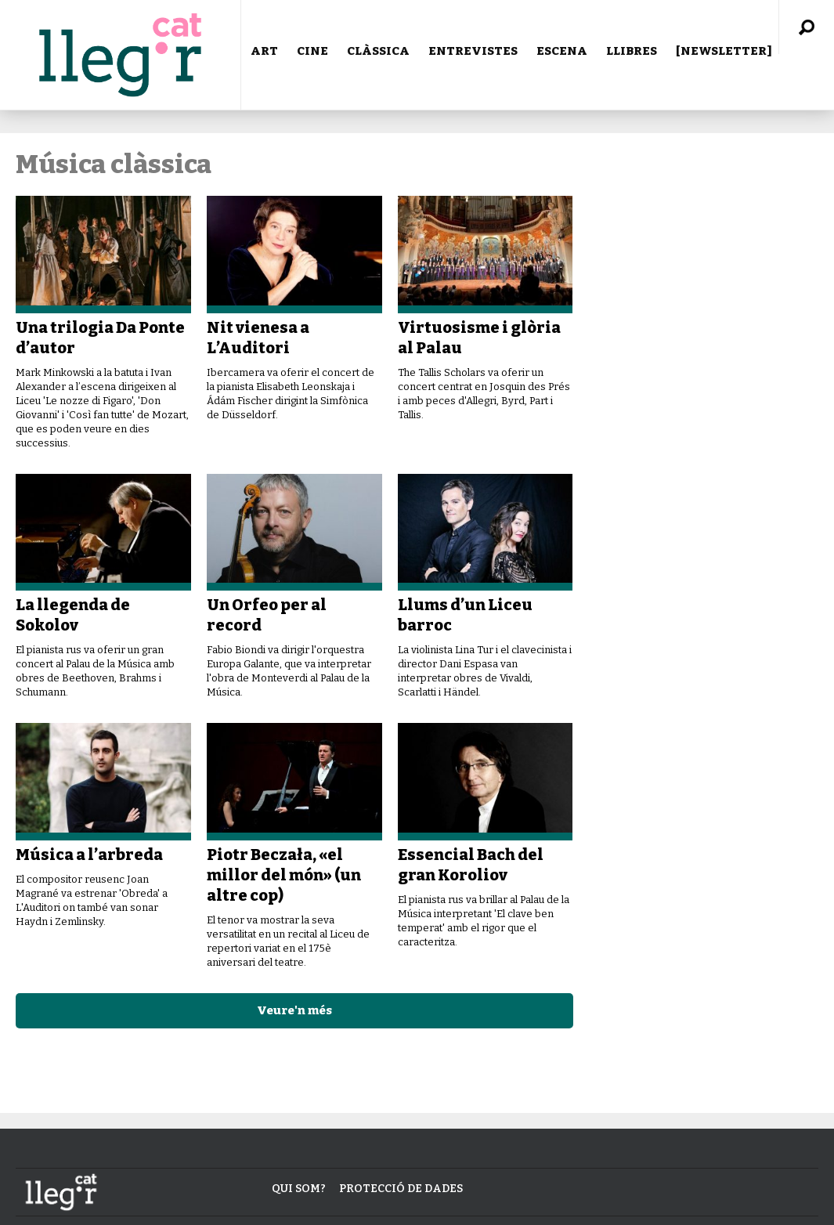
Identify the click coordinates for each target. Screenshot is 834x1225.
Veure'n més (294, 1010)
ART (264, 51)
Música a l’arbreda (89, 854)
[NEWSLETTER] (724, 51)
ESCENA (561, 51)
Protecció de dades (401, 1188)
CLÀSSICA (378, 51)
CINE (312, 51)
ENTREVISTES (473, 51)
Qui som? (299, 1188)
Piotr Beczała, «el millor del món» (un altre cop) (284, 875)
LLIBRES (631, 51)
